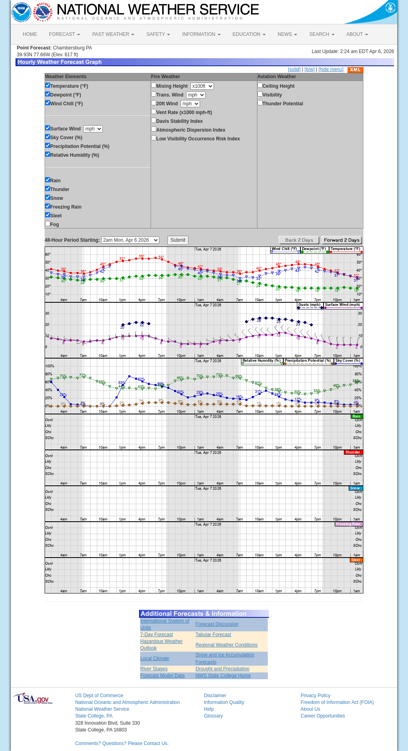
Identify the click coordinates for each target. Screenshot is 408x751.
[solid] (294, 69)
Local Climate (154, 658)
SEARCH (321, 34)
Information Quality (224, 702)
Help (209, 709)
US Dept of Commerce (99, 695)
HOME (30, 34)
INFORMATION (201, 34)
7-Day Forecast (156, 634)
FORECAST (64, 34)
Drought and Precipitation (222, 669)
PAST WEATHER (113, 34)
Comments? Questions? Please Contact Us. (122, 743)
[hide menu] (330, 69)
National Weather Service (102, 709)
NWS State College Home (223, 675)
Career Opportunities (322, 716)
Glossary (213, 716)
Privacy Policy (315, 695)
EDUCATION (249, 34)
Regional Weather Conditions (227, 645)
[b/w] (309, 69)
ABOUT (357, 34)
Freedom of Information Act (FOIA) (337, 702)
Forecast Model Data (162, 675)
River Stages (154, 669)
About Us (310, 709)
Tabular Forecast (213, 634)
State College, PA (94, 716)
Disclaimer (215, 695)
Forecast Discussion (217, 624)
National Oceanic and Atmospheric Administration (127, 702)
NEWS (287, 34)
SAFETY (158, 34)
